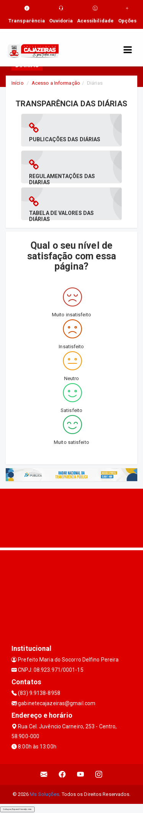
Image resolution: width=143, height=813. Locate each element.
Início (17, 83)
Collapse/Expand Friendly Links (17, 809)
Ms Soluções (44, 794)
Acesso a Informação (56, 83)
